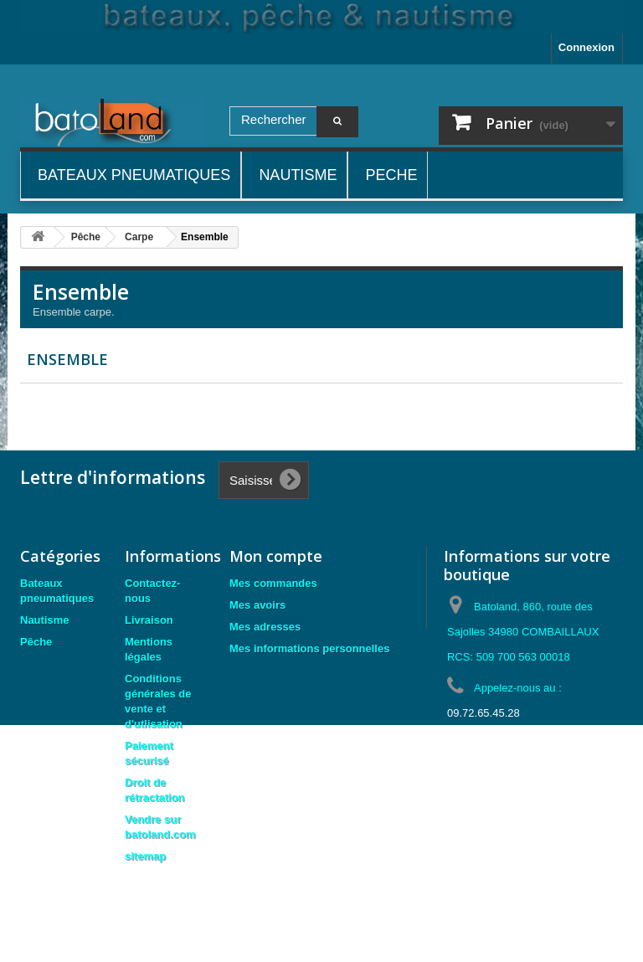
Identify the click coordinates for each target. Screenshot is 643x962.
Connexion (586, 47)
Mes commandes (273, 583)
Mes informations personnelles (309, 648)
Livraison (149, 620)
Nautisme (44, 620)
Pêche (36, 641)
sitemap (145, 856)
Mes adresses (265, 626)
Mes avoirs (257, 605)
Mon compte (275, 556)
